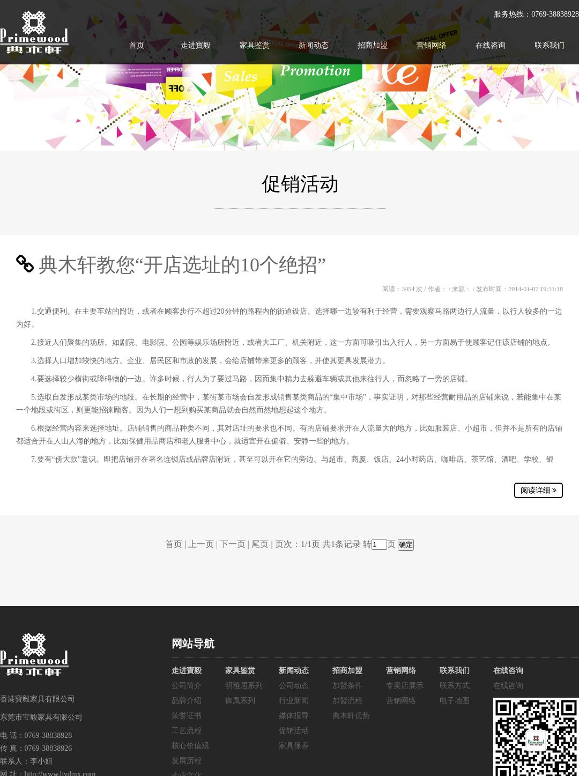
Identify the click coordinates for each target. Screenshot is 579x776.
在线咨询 (491, 45)
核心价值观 (190, 746)
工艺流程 (187, 731)
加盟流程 (347, 701)
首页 (136, 45)
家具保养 (294, 746)
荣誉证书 (187, 716)
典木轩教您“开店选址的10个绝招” (182, 265)
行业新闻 (294, 701)
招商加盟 (373, 45)
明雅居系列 (244, 686)
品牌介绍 (187, 701)
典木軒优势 (351, 716)
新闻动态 (314, 45)
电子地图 (455, 701)
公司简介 (187, 686)
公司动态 (294, 686)
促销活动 (294, 731)
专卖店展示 (405, 686)
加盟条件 (347, 686)
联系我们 (550, 45)
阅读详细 (539, 490)
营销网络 (432, 45)
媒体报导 (294, 716)
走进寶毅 (196, 45)
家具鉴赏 (255, 45)
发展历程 (187, 761)
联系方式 (455, 686)
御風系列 (240, 701)
